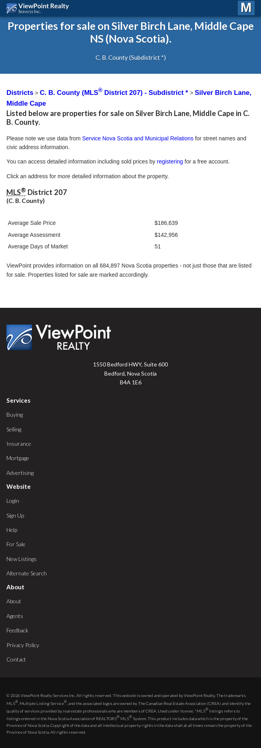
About (13, 601)
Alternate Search (26, 573)
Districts (19, 92)
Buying (14, 414)
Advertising (20, 472)
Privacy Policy (22, 645)
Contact (16, 659)
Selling (13, 429)
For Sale (16, 544)
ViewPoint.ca (39, 8)
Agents (14, 615)
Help (11, 529)
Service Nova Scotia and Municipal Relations (137, 138)
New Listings (21, 558)
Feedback (17, 630)
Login (12, 500)
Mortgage (17, 458)
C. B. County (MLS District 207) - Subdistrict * (115, 92)
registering (170, 161)
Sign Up (15, 515)
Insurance (18, 443)
